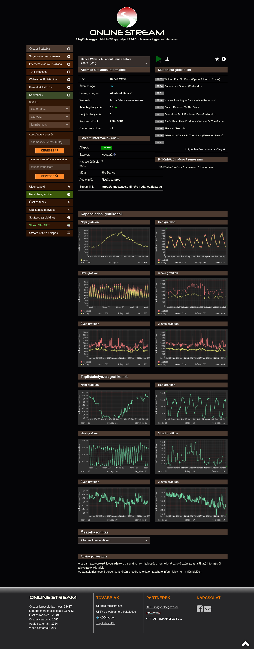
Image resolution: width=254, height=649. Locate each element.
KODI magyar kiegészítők (162, 607)
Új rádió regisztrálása (109, 605)
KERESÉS (49, 150)
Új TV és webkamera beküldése (116, 611)
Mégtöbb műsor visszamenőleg (205, 149)
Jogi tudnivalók (105, 623)
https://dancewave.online (126, 100)
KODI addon (105, 617)
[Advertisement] (153, 49)
